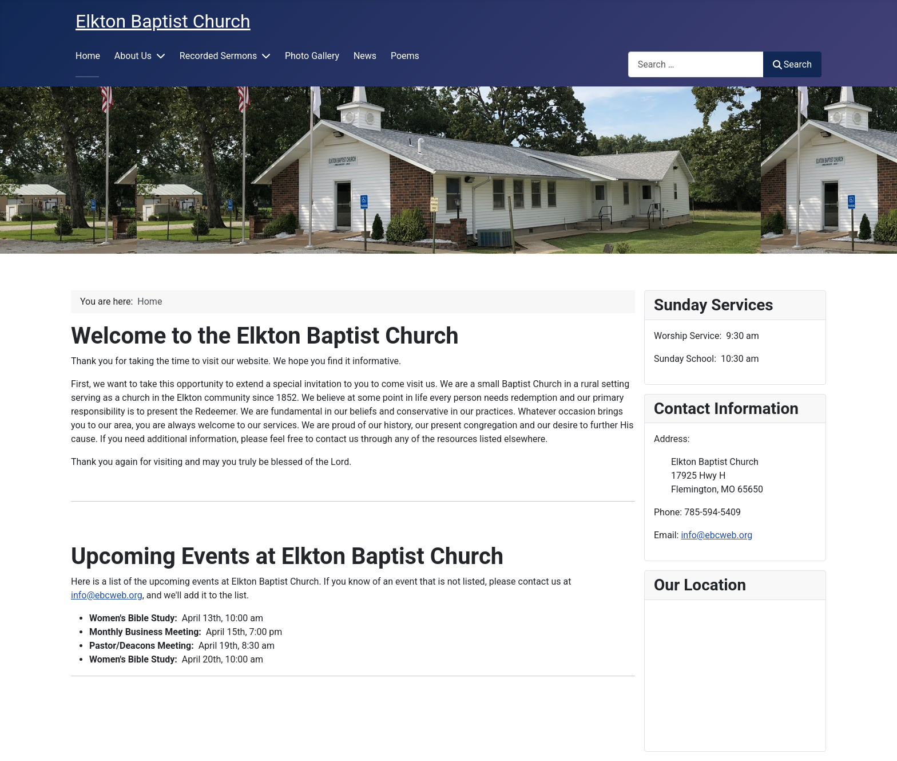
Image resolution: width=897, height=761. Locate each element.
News (365, 55)
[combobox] (696, 64)
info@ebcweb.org (106, 595)
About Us (133, 55)
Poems (405, 55)
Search (792, 64)
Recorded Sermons (218, 55)
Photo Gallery (312, 55)
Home (88, 55)
